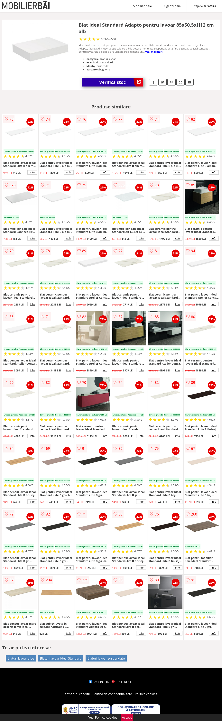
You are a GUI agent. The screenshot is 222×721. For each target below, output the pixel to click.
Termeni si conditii (76, 694)
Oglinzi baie (172, 6)
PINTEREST (121, 682)
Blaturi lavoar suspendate (106, 658)
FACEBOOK (99, 682)
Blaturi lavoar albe (21, 658)
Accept (127, 717)
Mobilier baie (142, 6)
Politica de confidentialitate (112, 694)
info (32, 172)
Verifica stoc (121, 82)
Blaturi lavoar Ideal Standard (60, 658)
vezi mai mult (153, 51)
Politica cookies (146, 694)
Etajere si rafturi (204, 6)
